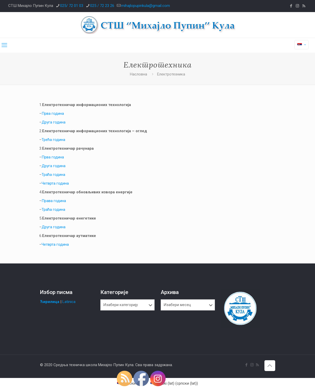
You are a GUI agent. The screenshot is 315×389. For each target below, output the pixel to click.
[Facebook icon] (291, 6)
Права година (54, 200)
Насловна (138, 74)
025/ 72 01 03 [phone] (71, 5)
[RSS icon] (304, 6)
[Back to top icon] (269, 365)
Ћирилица (49, 301)
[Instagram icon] (297, 6)
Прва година (53, 113)
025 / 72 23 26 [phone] (102, 5)
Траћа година (53, 174)
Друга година (53, 122)
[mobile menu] (4, 45)
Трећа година (53, 139)
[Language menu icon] (301, 44)
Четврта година (55, 183)
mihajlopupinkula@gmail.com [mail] (145, 5)
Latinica (68, 301)
